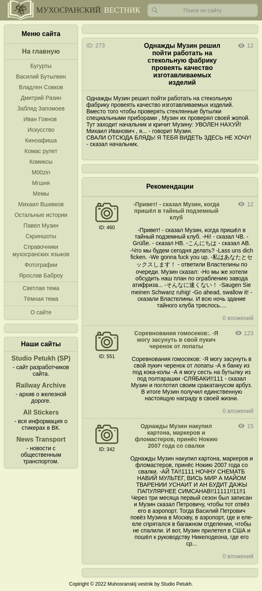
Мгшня (41, 183)
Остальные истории (40, 215)
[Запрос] (202, 10)
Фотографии (41, 265)
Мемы (41, 193)
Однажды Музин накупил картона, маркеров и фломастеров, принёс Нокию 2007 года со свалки (176, 436)
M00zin (41, 172)
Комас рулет (41, 151)
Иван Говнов (40, 119)
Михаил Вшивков (40, 204)
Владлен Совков (41, 87)
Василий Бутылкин (41, 76)
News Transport (41, 439)
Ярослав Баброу (41, 275)
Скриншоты (41, 236)
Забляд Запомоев (41, 108)
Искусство (40, 129)
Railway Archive (41, 385)
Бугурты (41, 66)
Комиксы (41, 161)
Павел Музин (40, 225)
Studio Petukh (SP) (40, 358)
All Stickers (41, 412)
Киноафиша (41, 140)
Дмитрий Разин (40, 98)
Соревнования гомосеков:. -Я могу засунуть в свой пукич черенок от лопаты (176, 340)
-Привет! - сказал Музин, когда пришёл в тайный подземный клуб (176, 211)
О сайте (40, 312)
